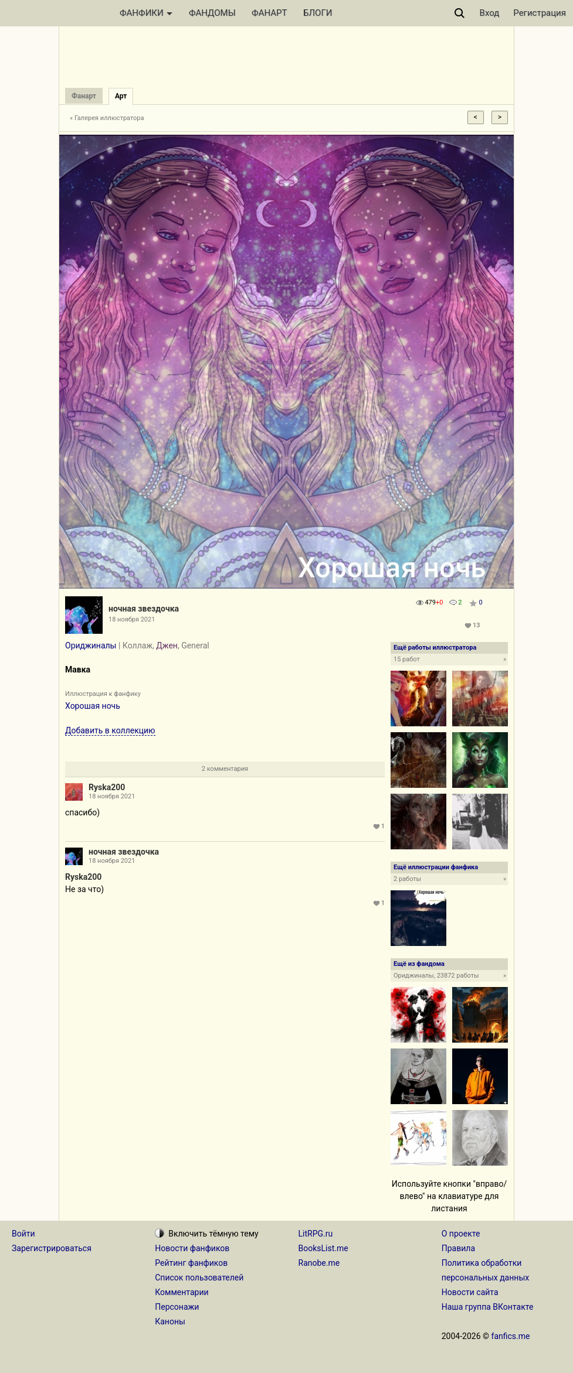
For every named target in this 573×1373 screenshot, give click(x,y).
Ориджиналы (90, 645)
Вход (490, 13)
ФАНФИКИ (146, 13)
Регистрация (539, 13)
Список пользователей (199, 1277)
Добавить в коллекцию (110, 730)
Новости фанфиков (192, 1248)
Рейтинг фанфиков (191, 1263)
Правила (458, 1248)
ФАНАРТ (269, 13)
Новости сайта (470, 1292)
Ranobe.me (319, 1263)
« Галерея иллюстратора (107, 118)
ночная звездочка (144, 608)
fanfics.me (510, 1336)
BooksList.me (323, 1248)
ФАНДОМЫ (212, 13)
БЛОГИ (317, 13)
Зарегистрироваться (51, 1248)
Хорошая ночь (92, 706)
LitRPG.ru (316, 1233)
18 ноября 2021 (112, 796)
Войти (23, 1233)
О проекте (461, 1233)
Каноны (170, 1321)
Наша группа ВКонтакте (488, 1306)
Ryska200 (107, 787)
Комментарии (181, 1292)
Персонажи (177, 1306)
